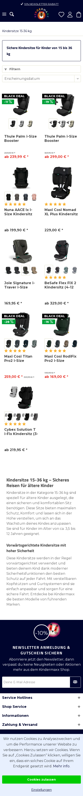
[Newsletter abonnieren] (75, 682)
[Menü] (4, 14)
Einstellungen (41, 790)
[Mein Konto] (70, 14)
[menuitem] (4, 14)
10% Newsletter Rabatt (41, 4)
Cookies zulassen (41, 779)
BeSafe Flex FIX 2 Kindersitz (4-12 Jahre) (60, 285)
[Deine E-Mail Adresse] (41, 682)
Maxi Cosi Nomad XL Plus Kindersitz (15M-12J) (61, 212)
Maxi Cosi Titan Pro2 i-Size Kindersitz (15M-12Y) (19, 358)
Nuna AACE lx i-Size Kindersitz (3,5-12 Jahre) (18, 212)
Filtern (12, 69)
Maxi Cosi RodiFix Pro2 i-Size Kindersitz (60, 358)
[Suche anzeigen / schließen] (12, 14)
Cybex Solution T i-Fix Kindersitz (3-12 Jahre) (21, 432)
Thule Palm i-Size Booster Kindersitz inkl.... (60, 138)
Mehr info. (61, 766)
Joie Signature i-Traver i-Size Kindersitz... (19, 285)
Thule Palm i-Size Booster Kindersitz (20, 138)
